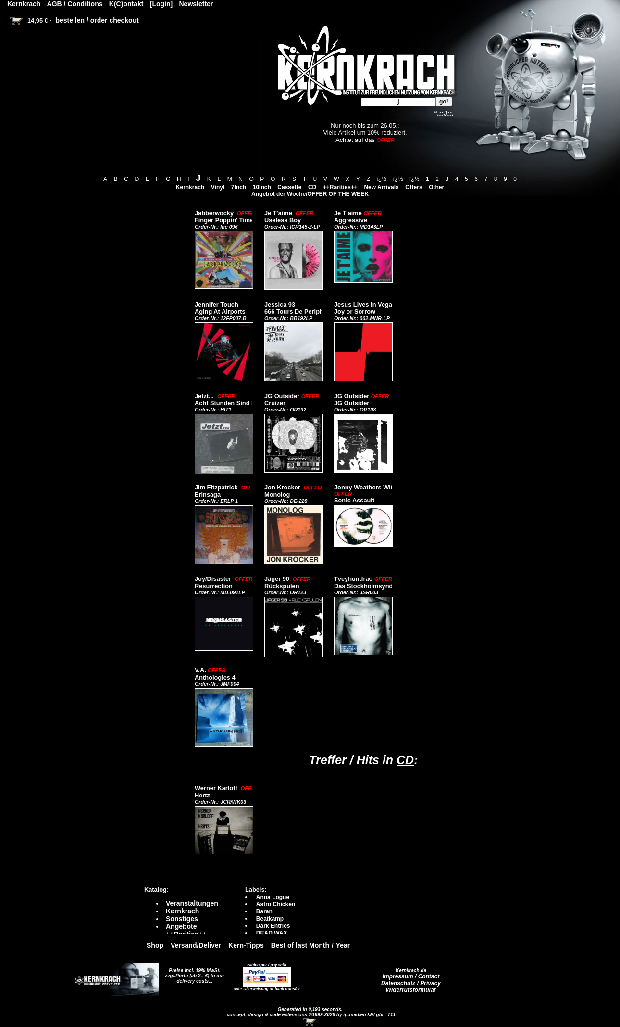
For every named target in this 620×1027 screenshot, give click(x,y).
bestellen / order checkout (97, 20)
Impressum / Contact (411, 976)
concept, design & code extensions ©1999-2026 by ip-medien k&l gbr (306, 1014)
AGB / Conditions (75, 4)
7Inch (238, 187)
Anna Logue (272, 897)
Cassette (289, 187)
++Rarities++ (340, 187)
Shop (155, 945)
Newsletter (196, 4)
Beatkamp (270, 918)
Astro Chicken (275, 904)
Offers (413, 187)
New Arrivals (381, 187)
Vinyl (217, 187)
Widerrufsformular (411, 990)
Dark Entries (273, 926)
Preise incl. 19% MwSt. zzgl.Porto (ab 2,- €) (193, 973)
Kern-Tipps (246, 945)
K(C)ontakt (126, 4)
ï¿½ (381, 179)
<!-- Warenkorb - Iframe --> (310, 1022)
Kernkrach (190, 187)
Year (343, 945)
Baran (264, 911)
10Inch (262, 187)
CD (312, 187)
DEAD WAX (271, 933)
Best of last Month (300, 945)
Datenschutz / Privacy (411, 983)
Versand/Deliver (196, 945)
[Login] (161, 4)
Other (436, 187)
